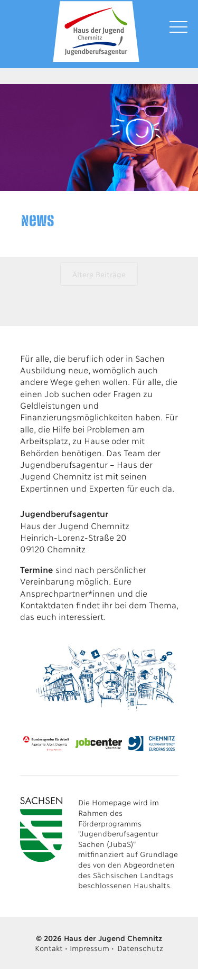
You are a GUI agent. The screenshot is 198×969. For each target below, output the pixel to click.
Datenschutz (140, 947)
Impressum (89, 947)
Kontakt (48, 947)
